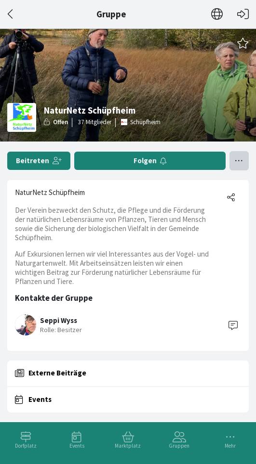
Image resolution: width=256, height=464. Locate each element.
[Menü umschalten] (239, 160)
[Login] (243, 14)
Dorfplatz (26, 445)
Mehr (230, 445)
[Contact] (233, 325)
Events (76, 445)
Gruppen (179, 445)
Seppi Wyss (58, 320)
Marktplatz (128, 445)
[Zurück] (10, 14)
